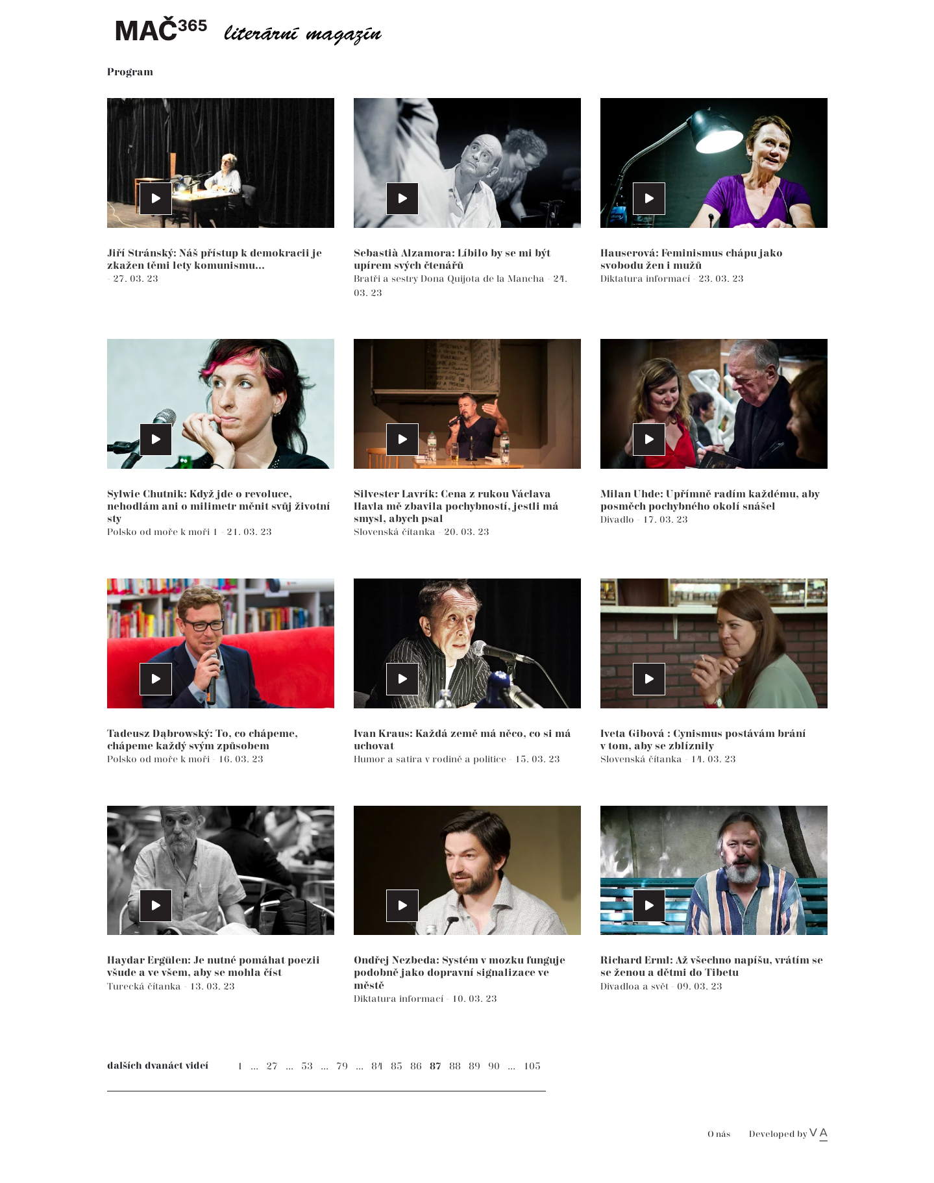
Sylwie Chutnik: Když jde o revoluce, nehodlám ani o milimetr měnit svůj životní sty (218, 507)
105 (532, 1066)
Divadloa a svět (635, 986)
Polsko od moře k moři (159, 759)
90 (494, 1066)
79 (342, 1066)
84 (377, 1066)
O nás (718, 1134)
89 (474, 1066)
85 (396, 1066)
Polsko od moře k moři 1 (164, 532)
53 (307, 1066)
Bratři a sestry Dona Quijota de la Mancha (450, 279)
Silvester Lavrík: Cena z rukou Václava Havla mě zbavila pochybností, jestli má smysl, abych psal (456, 507)
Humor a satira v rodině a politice (431, 759)
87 (435, 1066)
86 (416, 1066)
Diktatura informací (646, 279)
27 (272, 1066)
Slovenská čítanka (396, 532)
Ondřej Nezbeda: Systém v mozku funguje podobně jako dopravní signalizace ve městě (459, 973)
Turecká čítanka (145, 986)
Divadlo (618, 520)
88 (455, 1066)
